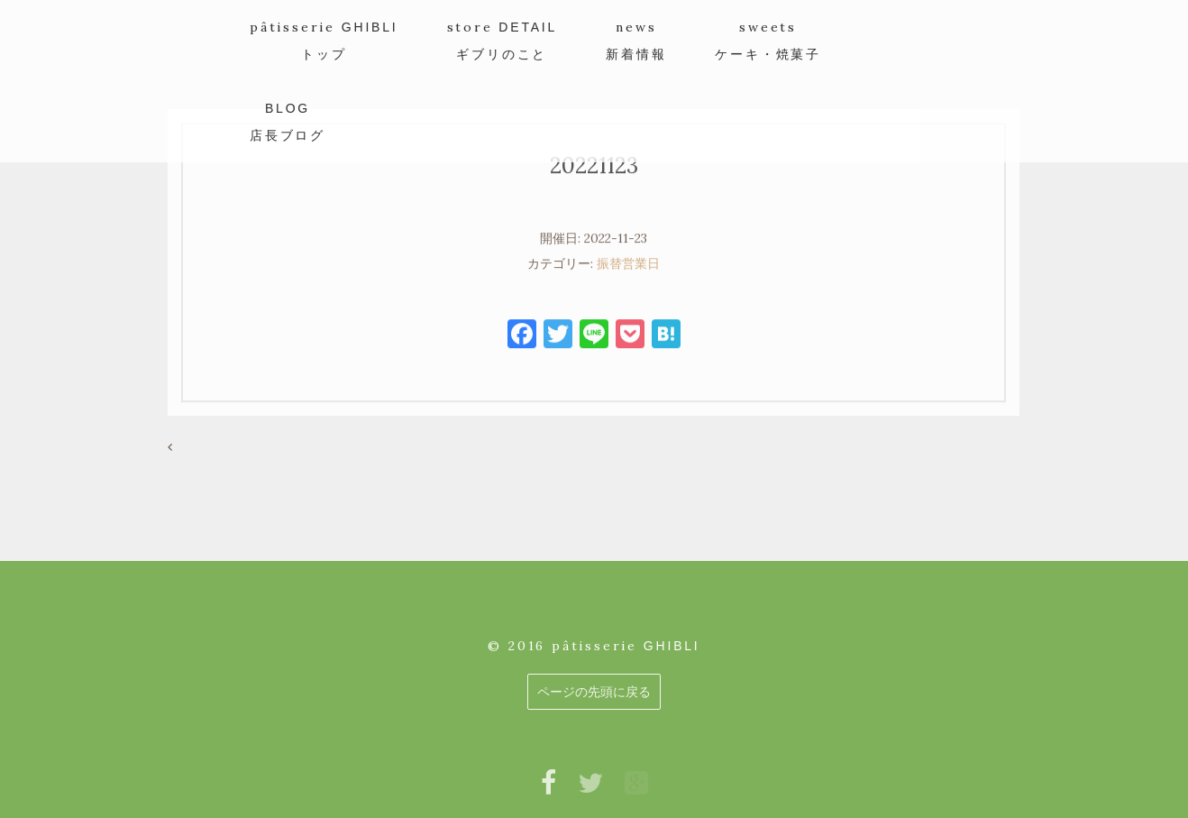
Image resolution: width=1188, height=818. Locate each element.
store (502, 40)
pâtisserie (324, 40)
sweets (768, 40)
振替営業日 (628, 271)
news (636, 40)
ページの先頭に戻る (594, 692)
